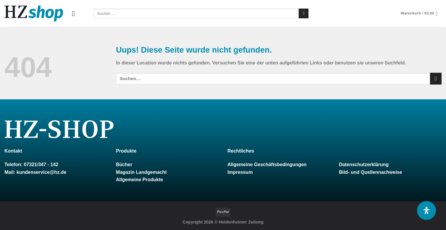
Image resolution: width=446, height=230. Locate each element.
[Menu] (75, 13)
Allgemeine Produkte (139, 179)
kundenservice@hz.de (42, 172)
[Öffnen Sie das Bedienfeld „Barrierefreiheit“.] (426, 210)
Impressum (240, 172)
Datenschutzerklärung (364, 164)
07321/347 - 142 (41, 164)
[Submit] (303, 14)
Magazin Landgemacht (141, 172)
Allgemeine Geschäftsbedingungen (267, 164)
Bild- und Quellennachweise (370, 172)
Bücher (124, 164)
